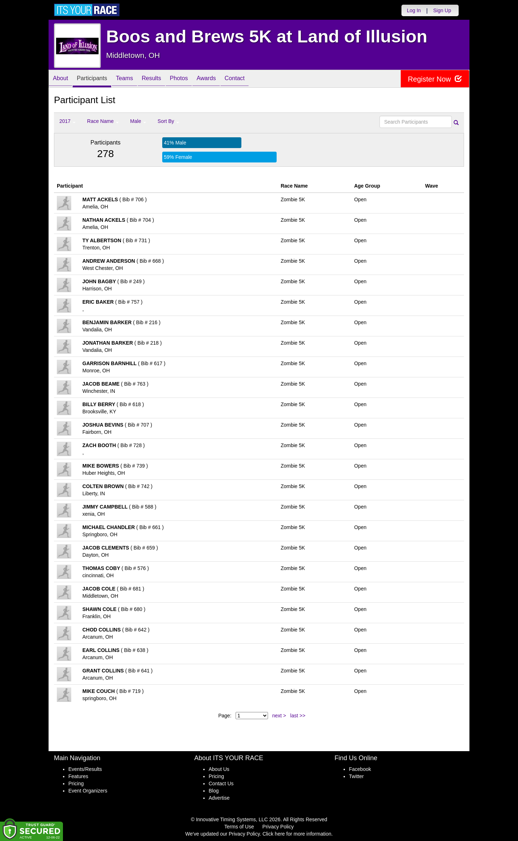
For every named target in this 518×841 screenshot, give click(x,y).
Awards (226, 79)
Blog (214, 791)
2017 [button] (67, 121)
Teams (133, 79)
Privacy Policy (278, 826)
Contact (257, 79)
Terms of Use (239, 826)
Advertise (219, 798)
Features (78, 776)
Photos (195, 79)
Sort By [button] (168, 121)
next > (279, 715)
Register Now (435, 79)
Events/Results (85, 769)
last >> (297, 715)
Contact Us (221, 783)
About (62, 79)
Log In (414, 10)
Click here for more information (297, 834)
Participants (97, 79)
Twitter (356, 776)
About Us (219, 769)
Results (164, 79)
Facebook (360, 769)
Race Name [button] (103, 121)
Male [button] (138, 121)
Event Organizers (87, 791)
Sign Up (442, 10)
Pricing (76, 783)
